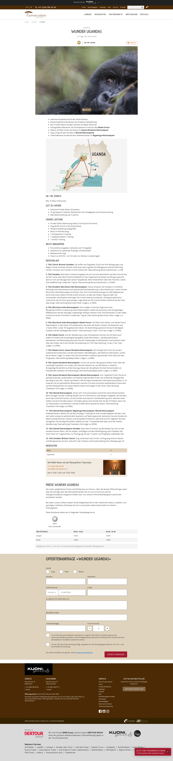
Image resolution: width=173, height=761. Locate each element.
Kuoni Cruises (30, 750)
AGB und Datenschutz (32, 721)
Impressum (45, 721)
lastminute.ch (83, 750)
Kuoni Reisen (138, 747)
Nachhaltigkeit (92, 7)
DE (27, 7)
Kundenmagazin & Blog (106, 696)
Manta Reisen (97, 750)
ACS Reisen (29, 747)
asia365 (40, 747)
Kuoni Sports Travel (47, 750)
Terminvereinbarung (106, 706)
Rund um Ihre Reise (105, 704)
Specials (144, 14)
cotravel (49, 747)
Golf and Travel (82, 747)
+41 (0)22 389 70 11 (53, 687)
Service (115, 7)
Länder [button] (88, 14)
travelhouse (70, 752)
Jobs (109, 7)
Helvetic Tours (97, 747)
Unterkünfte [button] (116, 14)
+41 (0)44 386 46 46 (47, 7)
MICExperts (111, 750)
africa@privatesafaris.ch (58, 469)
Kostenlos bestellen (134, 689)
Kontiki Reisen (124, 747)
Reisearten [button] (100, 14)
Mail (70, 699)
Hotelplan (111, 747)
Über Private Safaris (105, 682)
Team (84, 7)
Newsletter (102, 699)
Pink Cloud (29, 752)
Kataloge (103, 7)
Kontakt (122, 7)
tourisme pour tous (54, 752)
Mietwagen (131, 14)
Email (27, 689)
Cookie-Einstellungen (57, 721)
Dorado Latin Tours (64, 747)
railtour (40, 752)
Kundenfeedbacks (105, 687)
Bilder (86, 110)
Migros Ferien (125, 750)
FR (31, 7)
